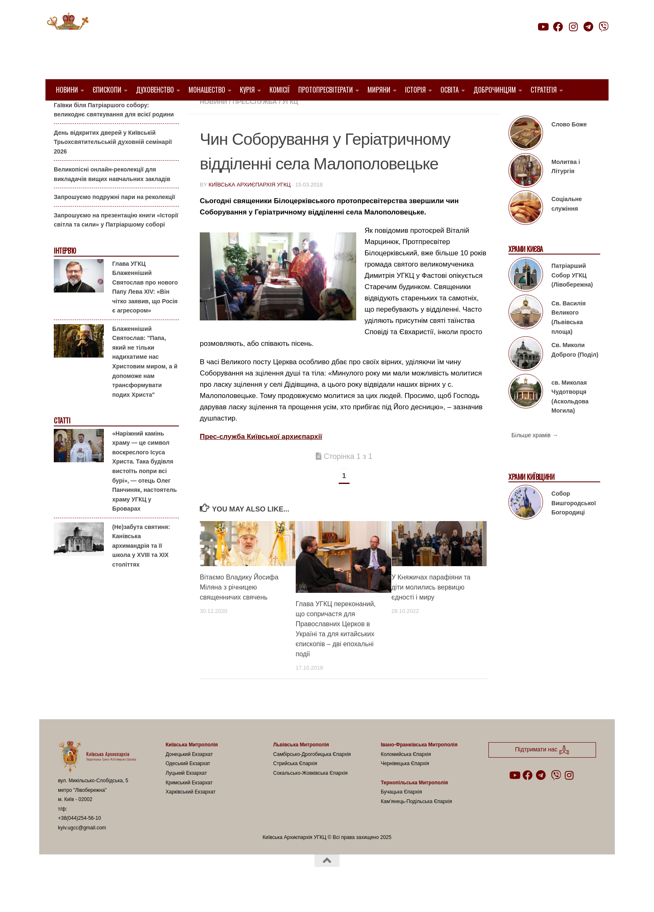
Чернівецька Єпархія (405, 785)
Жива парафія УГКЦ (425, 112)
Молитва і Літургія (565, 188)
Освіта (449, 90)
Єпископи (107, 90)
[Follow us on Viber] (604, 27)
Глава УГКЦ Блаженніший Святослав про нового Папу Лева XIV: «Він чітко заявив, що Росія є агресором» (145, 308)
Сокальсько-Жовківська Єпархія (310, 794)
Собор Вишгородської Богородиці (573, 524)
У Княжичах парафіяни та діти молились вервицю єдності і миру (431, 608)
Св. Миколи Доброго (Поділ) (575, 371)
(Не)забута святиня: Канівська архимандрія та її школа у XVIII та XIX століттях (141, 566)
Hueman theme (156, 895)
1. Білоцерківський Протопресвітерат (267, 112)
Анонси (64, 113)
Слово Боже (569, 145)
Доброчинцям (494, 90)
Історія (415, 90)
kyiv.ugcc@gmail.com (82, 849)
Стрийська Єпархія (295, 785)
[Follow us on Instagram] (573, 27)
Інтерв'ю (64, 272)
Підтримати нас (550, 43)
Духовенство (155, 90)
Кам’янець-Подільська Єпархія (416, 822)
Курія (247, 90)
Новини (67, 90)
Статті (62, 442)
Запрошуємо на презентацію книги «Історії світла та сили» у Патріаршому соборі (116, 241)
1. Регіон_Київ (363, 112)
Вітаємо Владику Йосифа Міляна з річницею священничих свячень (239, 608)
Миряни (378, 90)
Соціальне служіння (566, 225)
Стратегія (544, 90)
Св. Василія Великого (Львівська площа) (568, 338)
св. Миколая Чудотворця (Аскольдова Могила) (570, 417)
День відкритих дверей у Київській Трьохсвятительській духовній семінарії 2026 (113, 163)
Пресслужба (254, 122)
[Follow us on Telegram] (589, 27)
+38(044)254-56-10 (79, 839)
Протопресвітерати (325, 90)
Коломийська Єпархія (406, 775)
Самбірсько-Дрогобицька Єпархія (312, 775)
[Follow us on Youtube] (543, 27)
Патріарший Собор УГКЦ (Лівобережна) (572, 296)
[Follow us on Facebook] (558, 27)
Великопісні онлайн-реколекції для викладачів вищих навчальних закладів (112, 195)
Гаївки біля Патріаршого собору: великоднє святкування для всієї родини (114, 131)
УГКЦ (290, 122)
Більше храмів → (534, 456)
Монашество (207, 90)
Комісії (279, 90)
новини (213, 122)
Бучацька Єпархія (401, 813)
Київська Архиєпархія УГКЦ (250, 206)
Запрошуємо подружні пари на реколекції (114, 218)
